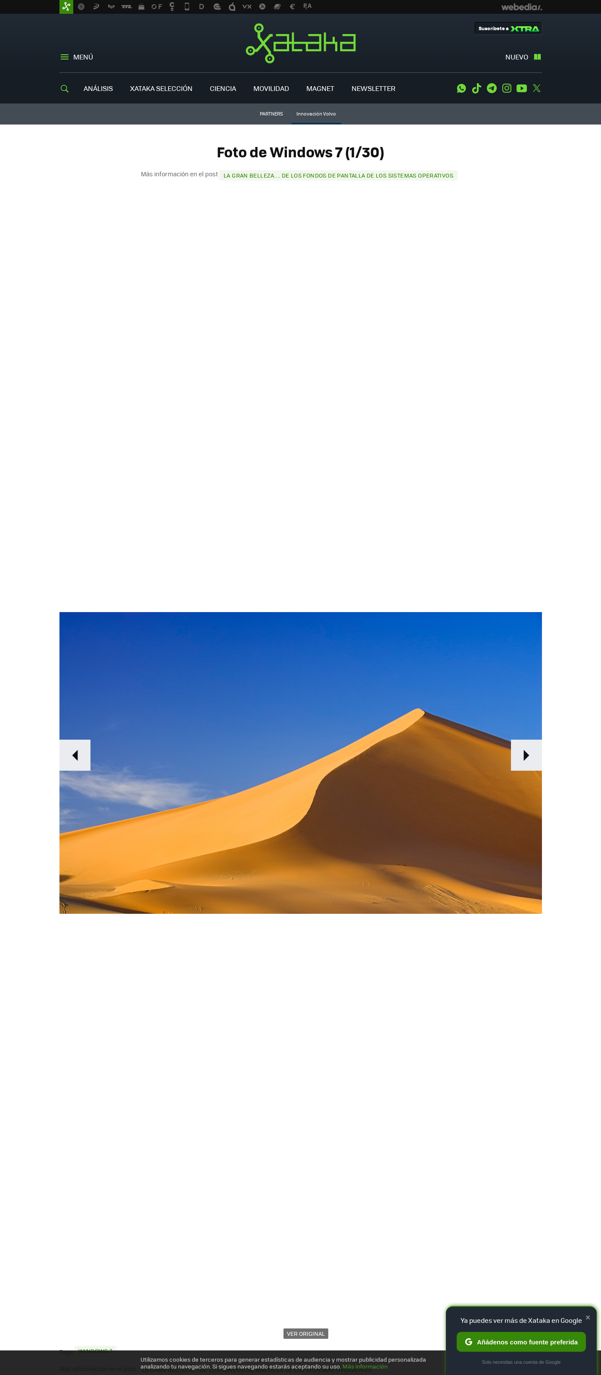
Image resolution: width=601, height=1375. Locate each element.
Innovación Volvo (316, 113)
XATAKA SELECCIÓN (161, 88)
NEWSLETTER (373, 88)
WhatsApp (461, 88)
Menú (83, 57)
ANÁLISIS (98, 88)
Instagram (506, 88)
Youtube (522, 88)
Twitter (537, 88)
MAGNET (320, 88)
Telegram (491, 88)
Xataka (300, 43)
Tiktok (476, 88)
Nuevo (516, 57)
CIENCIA (223, 88)
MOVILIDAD (271, 88)
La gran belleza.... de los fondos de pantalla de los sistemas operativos (338, 175)
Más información (365, 1366)
